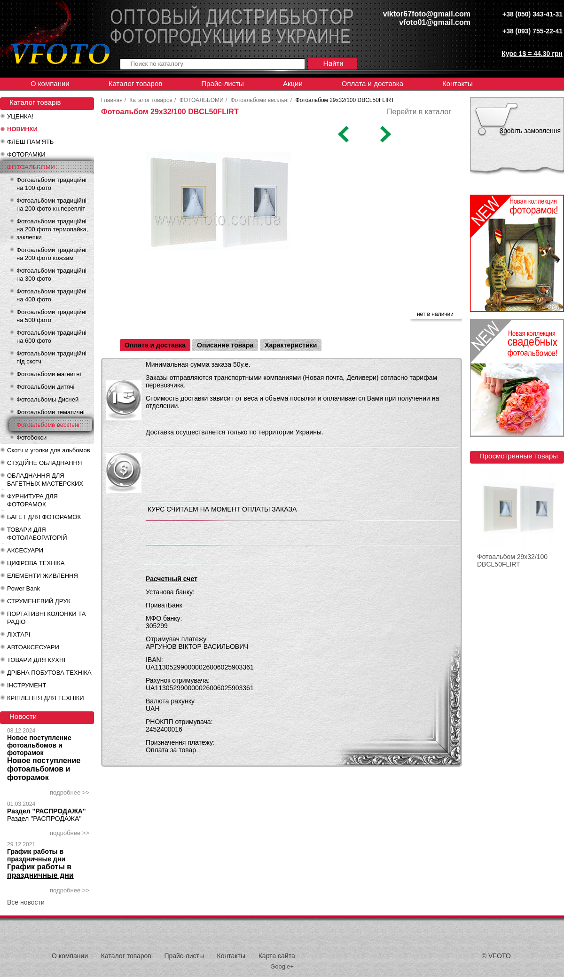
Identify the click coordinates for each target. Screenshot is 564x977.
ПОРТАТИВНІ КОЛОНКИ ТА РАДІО (46, 617)
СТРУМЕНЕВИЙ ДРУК (38, 601)
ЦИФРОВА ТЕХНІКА (35, 563)
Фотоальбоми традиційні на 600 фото (51, 336)
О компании (50, 83)
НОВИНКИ (22, 129)
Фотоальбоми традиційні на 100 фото (51, 183)
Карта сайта (276, 956)
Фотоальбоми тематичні (50, 412)
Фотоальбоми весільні (47, 424)
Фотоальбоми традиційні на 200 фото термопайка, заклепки (52, 229)
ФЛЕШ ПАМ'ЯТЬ (30, 141)
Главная (112, 100)
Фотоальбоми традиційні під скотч (51, 357)
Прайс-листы (222, 83)
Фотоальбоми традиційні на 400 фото (51, 295)
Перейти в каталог (419, 112)
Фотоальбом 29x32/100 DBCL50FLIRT (512, 560)
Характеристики (291, 345)
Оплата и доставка (372, 83)
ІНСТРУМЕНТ (26, 685)
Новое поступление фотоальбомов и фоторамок (39, 745)
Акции (293, 83)
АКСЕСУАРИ (25, 550)
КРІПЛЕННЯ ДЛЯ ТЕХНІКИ (45, 697)
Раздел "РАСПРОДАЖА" (46, 811)
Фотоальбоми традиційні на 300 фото (51, 274)
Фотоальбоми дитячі (45, 386)
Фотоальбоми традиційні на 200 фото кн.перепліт (51, 204)
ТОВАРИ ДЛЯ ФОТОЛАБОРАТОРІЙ (37, 533)
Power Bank (23, 588)
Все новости (26, 902)
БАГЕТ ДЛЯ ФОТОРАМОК (44, 516)
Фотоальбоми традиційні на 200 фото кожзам (51, 253)
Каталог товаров (136, 83)
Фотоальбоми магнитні (48, 374)
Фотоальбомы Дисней (47, 399)
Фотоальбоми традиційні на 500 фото (51, 315)
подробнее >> (69, 792)
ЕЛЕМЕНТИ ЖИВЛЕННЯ (42, 575)
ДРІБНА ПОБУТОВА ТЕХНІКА (49, 672)
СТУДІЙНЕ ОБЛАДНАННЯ (44, 462)
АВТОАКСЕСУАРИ (33, 647)
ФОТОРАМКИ (26, 154)
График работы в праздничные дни (36, 855)
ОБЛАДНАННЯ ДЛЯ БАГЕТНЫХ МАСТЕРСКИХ (45, 479)
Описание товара (225, 345)
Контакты (457, 83)
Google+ (282, 966)
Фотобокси (31, 437)
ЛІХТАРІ (18, 634)
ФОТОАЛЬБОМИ (31, 167)
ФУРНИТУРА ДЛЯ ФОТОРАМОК (32, 500)
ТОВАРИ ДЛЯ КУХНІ (36, 659)
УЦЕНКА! (20, 116)
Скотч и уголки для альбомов (48, 450)
